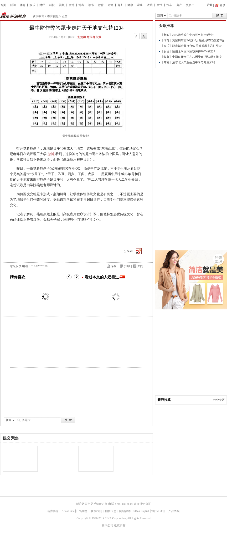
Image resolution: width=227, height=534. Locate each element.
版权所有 (119, 525)
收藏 (150, 5)
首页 (3, 5)
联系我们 (96, 511)
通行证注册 (158, 511)
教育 (101, 5)
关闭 (140, 266)
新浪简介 (53, 511)
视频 (62, 5)
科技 (52, 5)
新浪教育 (38, 16)
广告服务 (82, 511)
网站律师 (125, 511)
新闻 (13, 5)
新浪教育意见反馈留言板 (92, 504)
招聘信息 (110, 511)
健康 (130, 5)
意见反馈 (15, 266)
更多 (189, 5)
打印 (127, 266)
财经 (42, 5)
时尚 (111, 5)
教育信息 (53, 16)
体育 (23, 5)
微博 (71, 5)
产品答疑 (174, 511)
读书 (91, 5)
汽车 (169, 5)
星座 (140, 5)
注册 (210, 5)
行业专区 (219, 400)
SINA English (142, 511)
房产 (179, 5)
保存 (113, 266)
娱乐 (32, 5)
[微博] (50, 154)
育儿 (120, 5)
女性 (159, 5)
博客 (81, 5)
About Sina (68, 511)
